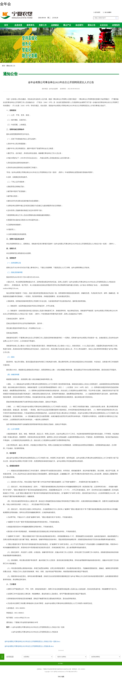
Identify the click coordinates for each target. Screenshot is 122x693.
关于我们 (60, 663)
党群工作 (43, 25)
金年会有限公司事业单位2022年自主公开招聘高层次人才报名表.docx (29, 646)
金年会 (5, 4)
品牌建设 (55, 25)
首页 (6, 25)
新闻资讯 (30, 25)
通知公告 (91, 25)
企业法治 (104, 25)
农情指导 (116, 25)
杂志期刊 (79, 25)
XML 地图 (61, 676)
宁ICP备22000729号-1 (71, 671)
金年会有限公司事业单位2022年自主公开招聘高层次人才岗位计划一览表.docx (32, 641)
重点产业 (67, 25)
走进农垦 (18, 25)
